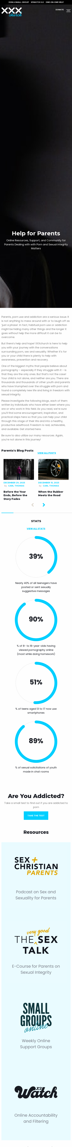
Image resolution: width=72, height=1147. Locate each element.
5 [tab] (55, 513)
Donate (60, 10)
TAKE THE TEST (36, 815)
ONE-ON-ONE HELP (55, 2)
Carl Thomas (16, 485)
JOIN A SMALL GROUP (18, 2)
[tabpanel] (19, 480)
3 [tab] (31, 513)
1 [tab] (7, 513)
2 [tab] (19, 513)
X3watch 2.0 (37, 2)
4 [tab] (43, 513)
